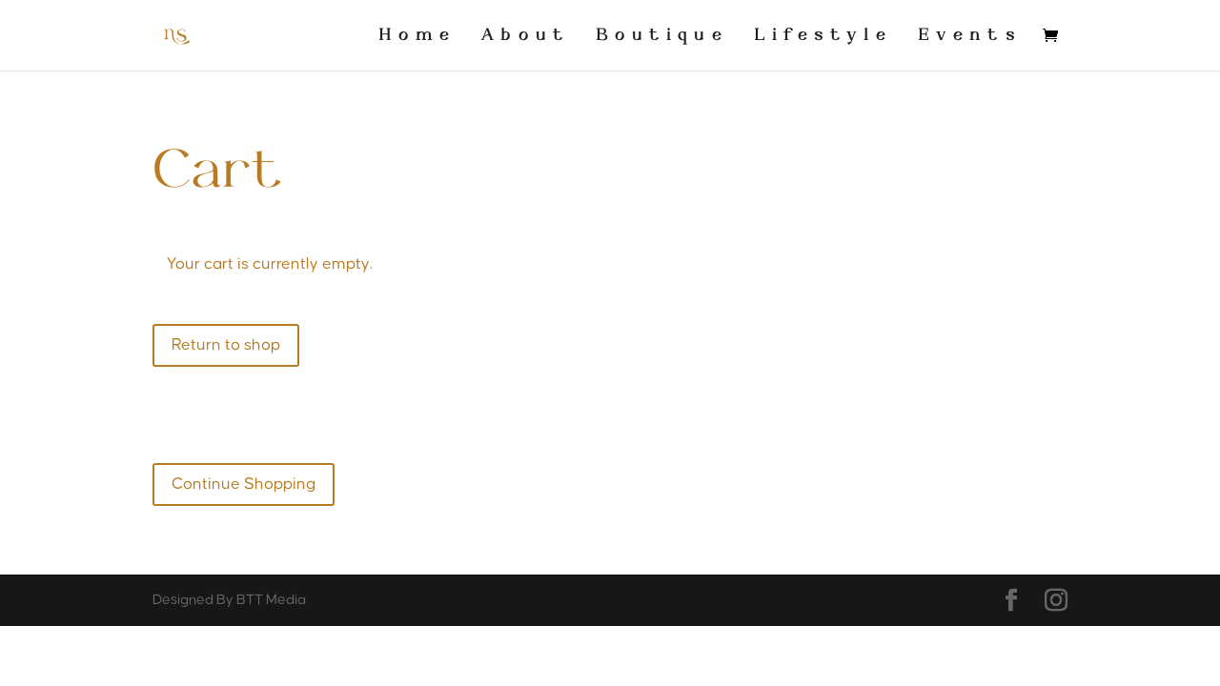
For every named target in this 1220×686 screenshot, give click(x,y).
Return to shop (226, 344)
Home (417, 36)
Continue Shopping (243, 484)
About (525, 36)
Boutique (662, 36)
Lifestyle (823, 36)
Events (970, 36)
